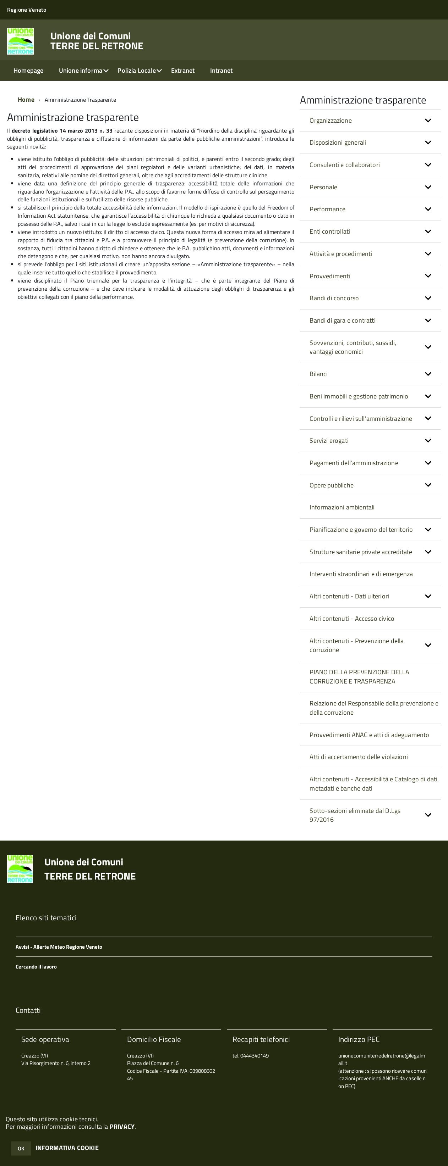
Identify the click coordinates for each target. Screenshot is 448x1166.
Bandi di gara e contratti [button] (343, 320)
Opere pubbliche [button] (332, 485)
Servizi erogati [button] (329, 440)
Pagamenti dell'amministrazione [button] (354, 463)
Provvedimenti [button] (330, 276)
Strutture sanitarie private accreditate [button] (361, 552)
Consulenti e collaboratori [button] (345, 164)
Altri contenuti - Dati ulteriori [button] (349, 596)
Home (26, 99)
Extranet (183, 70)
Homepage (28, 70)
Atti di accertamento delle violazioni (359, 756)
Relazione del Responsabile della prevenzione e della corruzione (374, 707)
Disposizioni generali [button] (338, 142)
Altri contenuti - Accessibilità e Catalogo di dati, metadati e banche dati (374, 783)
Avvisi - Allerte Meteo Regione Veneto (59, 947)
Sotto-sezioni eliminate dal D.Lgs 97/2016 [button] (355, 815)
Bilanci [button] (319, 374)
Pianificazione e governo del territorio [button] (361, 529)
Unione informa (81, 70)
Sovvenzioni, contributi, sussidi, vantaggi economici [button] (353, 347)
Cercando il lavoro (36, 967)
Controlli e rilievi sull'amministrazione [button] (361, 418)
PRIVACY (122, 1126)
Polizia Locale (137, 70)
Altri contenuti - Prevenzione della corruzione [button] (357, 645)
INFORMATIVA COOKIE (67, 1148)
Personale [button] (323, 187)
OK (21, 1148)
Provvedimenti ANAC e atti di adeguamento (369, 735)
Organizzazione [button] (331, 120)
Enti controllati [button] (330, 231)
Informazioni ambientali (342, 507)
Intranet (221, 70)
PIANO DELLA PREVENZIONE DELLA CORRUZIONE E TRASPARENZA (359, 676)
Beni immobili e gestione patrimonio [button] (359, 396)
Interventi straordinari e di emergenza (361, 574)
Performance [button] (327, 209)
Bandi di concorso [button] (334, 298)
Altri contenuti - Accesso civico (352, 618)
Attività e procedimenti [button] (341, 253)
